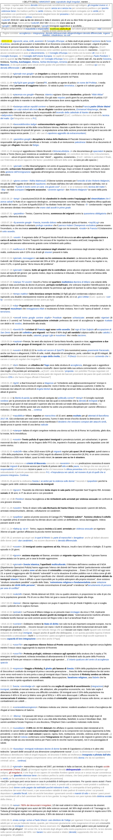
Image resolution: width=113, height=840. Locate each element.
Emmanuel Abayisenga (87, 109)
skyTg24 (18, 82)
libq (3, 189)
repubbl (34, 106)
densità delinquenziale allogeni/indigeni (64, 33)
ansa (16, 805)
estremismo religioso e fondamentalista (70, 582)
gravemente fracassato (98, 350)
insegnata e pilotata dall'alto (96, 754)
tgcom (17, 490)
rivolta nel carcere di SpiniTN (50, 350)
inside (83, 228)
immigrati (93, 401)
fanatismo (73, 677)
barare (40, 832)
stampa (17, 282)
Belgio (36, 145)
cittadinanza (57, 35)
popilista (18, 517)
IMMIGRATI (44, 2)
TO (23, 282)
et (27, 529)
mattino (23, 294)
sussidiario (19, 728)
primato (17, 612)
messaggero (28, 258)
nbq (15, 305)
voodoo (18, 323)
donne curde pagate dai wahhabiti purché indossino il (39, 787)
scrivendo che (101, 356)
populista (92, 481)
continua (38, 410)
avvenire (52, 189)
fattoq (16, 529)
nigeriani (105, 317)
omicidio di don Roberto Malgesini (93, 181)
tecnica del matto (96, 187)
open (25, 82)
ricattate (108, 320)
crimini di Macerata (36, 463)
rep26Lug (93, 222)
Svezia (35, 481)
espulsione (40, 184)
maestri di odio (81, 793)
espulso (61, 97)
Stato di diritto (51, 624)
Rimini (47, 537)
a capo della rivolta (50, 356)
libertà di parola (22, 398)
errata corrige (19, 820)
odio (64, 466)
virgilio (47, 317)
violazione (101, 582)
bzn (15, 365)
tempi (16, 198)
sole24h (6, 20)
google (6, 26)
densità (34, 5)
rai (24, 529)
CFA (10, 377)
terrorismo (5, 312)
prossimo (64, 14)
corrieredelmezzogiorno (25, 707)
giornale (18, 166)
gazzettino (19, 139)
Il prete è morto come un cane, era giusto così (37, 187)
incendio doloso (48, 222)
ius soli (67, 35)
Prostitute (57, 317)
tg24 (16, 383)
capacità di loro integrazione (21, 639)
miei (99, 29)
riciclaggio (75, 612)
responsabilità (6, 469)
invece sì (103, 5)
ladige (33, 124)
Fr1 (34, 118)
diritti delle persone (25, 585)
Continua (24, 475)
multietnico (67, 282)
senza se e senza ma (61, 8)
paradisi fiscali (20, 793)
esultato (77, 415)
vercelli (17, 317)
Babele (95, 677)
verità (95, 11)
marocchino (50, 415)
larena (17, 603)
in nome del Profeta (87, 82)
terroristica (69, 85)
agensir (60, 189)
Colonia (23, 737)
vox (24, 94)
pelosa (29, 17)
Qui (12, 118)
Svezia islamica (31, 564)
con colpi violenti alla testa (25, 109)
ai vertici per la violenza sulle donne (57, 481)
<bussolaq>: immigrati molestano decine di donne (36, 749)
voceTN (17, 644)
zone (32, 570)
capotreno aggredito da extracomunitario (66, 133)
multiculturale (59, 564)
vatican (26, 106)
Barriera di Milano (82, 282)
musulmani (16, 308)
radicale (44, 424)
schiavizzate (78, 317)
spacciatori (98, 151)
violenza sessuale (84, 529)
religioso (82, 677)
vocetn (17, 237)
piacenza (18, 94)
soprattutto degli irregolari (68, 2)
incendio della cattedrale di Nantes (72, 112)
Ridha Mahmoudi (38, 181)
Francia (86, 106)
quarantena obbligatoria (95, 213)
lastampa (18, 106)
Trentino (19, 499)
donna (81, 758)
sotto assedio (8, 231)
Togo (46, 365)
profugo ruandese (44, 225)
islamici (14, 579)
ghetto (49, 668)
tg (21, 529)
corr (109, 297)
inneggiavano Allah (35, 308)
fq (15, 222)
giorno (17, 181)
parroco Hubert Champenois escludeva (77, 225)
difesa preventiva (74, 469)
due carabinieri (25, 540)
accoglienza (25, 33)
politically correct (66, 398)
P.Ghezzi (72, 356)
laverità (17, 329)
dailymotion (7, 115)
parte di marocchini (62, 537)
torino (24, 317)
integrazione (38, 33)
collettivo (27, 332)
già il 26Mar (83, 297)
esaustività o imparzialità (37, 29)
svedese (4, 401)
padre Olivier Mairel (100, 106)
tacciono (82, 335)
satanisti (37, 335)
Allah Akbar (97, 94)
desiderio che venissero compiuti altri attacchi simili (82, 422)
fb (22, 329)
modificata (54, 29)
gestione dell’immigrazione (17, 172)
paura (76, 466)
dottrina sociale (104, 796)
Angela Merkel (43, 389)
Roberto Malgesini (78, 189)
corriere (41, 106)
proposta (69, 371)
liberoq (17, 716)
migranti (57, 451)
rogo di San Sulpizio (84, 329)
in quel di (39, 537)
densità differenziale (92, 33)
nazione (17, 341)
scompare (19, 189)
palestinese (80, 142)
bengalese (78, 537)
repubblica (19, 415)
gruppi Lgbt (47, 335)
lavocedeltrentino (22, 124)
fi (86, 204)
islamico (49, 94)
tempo (17, 294)
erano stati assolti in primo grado (55, 207)
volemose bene (29, 775)
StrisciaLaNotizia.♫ (62, 151)
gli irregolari (93, 5)
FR (45, 82)
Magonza (49, 383)
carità (40, 11)
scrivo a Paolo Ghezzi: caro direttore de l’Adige (49, 820)
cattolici (106, 332)
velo (67, 787)
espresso (18, 668)
